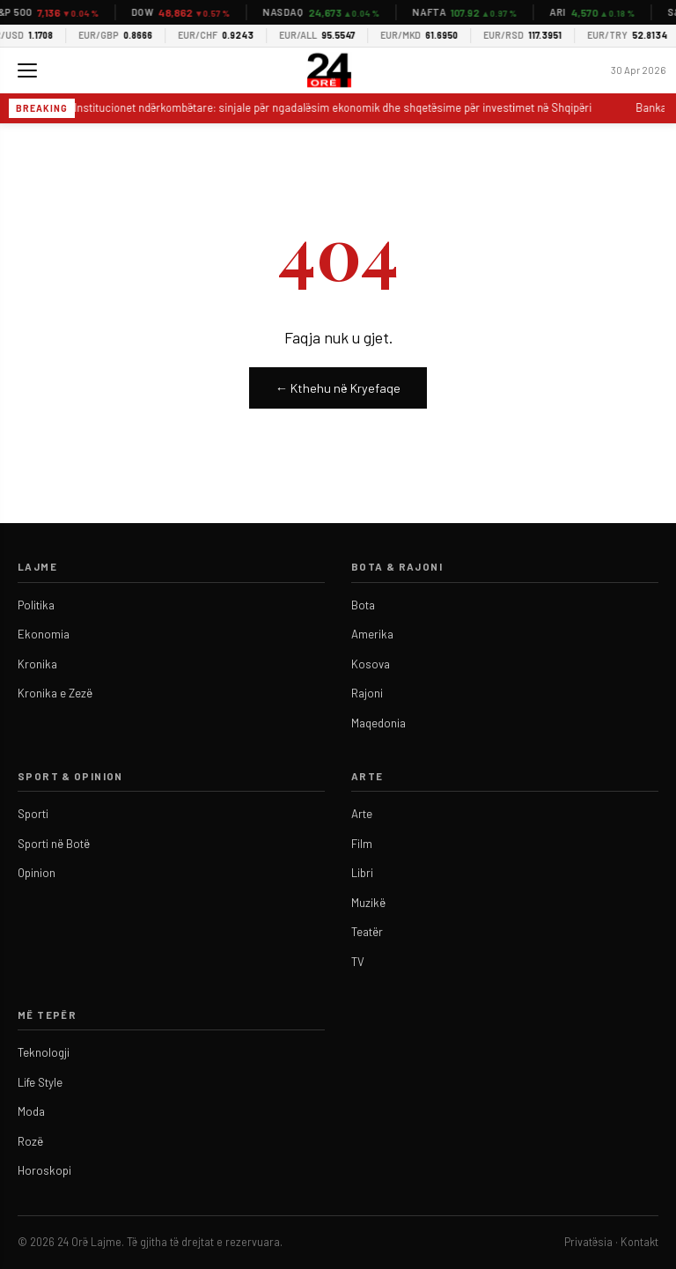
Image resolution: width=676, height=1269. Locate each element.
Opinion (36, 873)
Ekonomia (44, 634)
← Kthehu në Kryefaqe (338, 387)
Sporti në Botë (54, 844)
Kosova (370, 664)
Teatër (367, 932)
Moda (31, 1111)
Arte (361, 814)
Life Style (40, 1082)
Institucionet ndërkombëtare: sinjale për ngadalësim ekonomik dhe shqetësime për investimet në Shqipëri (334, 107)
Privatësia (588, 1242)
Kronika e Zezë (55, 693)
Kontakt (639, 1242)
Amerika (372, 634)
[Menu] (27, 70)
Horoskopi (44, 1170)
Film (361, 844)
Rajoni (367, 693)
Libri (362, 873)
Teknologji (44, 1052)
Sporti (33, 814)
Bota (363, 605)
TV (357, 962)
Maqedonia (378, 723)
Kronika (37, 664)
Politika (36, 605)
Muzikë (368, 903)
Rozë (30, 1141)
